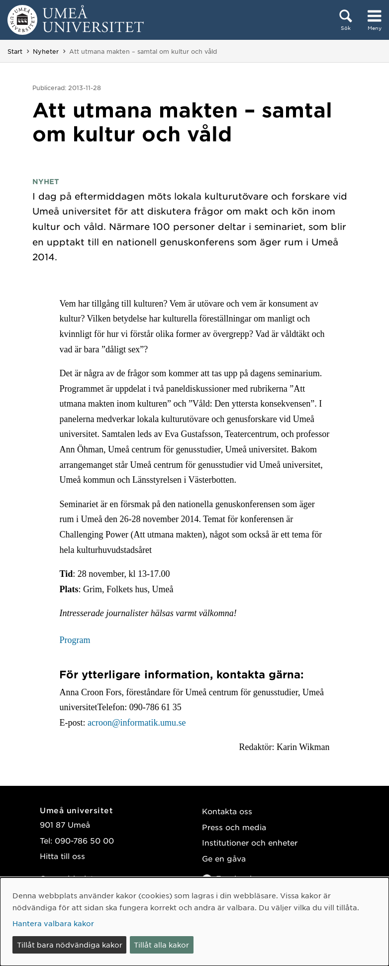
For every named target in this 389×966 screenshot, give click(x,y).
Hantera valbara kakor (53, 923)
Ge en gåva (224, 858)
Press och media (234, 827)
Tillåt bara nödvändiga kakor (69, 944)
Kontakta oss (227, 811)
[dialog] (194, 921)
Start (14, 51)
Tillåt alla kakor (161, 944)
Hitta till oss (62, 855)
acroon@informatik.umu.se (137, 723)
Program (74, 640)
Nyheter (46, 51)
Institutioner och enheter (249, 842)
